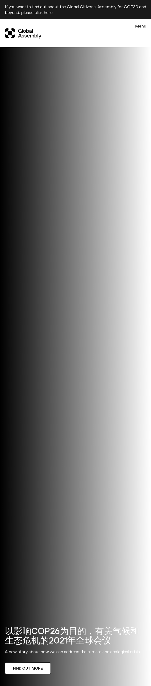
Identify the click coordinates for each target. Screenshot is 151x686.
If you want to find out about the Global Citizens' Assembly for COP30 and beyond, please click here (75, 9)
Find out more (28, 668)
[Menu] (140, 32)
